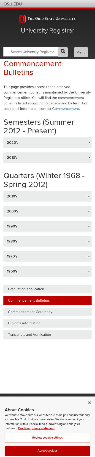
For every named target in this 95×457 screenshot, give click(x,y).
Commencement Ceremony (30, 312)
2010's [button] (12, 157)
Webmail (81, 3)
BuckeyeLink (63, 3)
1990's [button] (12, 226)
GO (63, 52)
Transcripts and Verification (29, 334)
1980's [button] (12, 241)
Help (57, 3)
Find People (75, 3)
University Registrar (47, 30)
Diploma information (24, 323)
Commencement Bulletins (29, 300)
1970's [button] (12, 256)
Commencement (65, 108)
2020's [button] (13, 142)
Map (69, 3)
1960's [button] (12, 271)
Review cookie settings (47, 440)
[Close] (89, 405)
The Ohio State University (12, 4)
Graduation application (26, 289)
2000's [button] (13, 211)
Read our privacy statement (36, 431)
